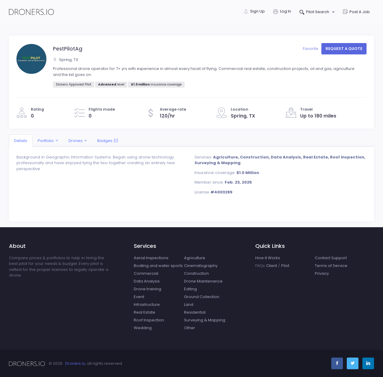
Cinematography (201, 265)
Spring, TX (65, 59)
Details (20, 141)
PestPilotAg (67, 48)
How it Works (267, 258)
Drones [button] (76, 141)
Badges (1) (107, 141)
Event (139, 297)
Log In (282, 11)
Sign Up (254, 11)
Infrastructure (147, 304)
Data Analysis (147, 281)
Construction (196, 273)
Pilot (285, 265)
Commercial (146, 273)
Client (271, 265)
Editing (190, 289)
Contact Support (331, 258)
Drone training (147, 289)
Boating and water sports (158, 265)
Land (188, 304)
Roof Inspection (149, 320)
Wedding (143, 328)
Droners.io (75, 363)
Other (189, 328)
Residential (195, 312)
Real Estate (144, 312)
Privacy (322, 273)
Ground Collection (201, 297)
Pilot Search (315, 12)
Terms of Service (331, 265)
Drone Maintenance (203, 281)
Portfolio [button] (46, 141)
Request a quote (344, 48)
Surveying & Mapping (204, 320)
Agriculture (194, 258)
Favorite (311, 48)
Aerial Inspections (151, 258)
